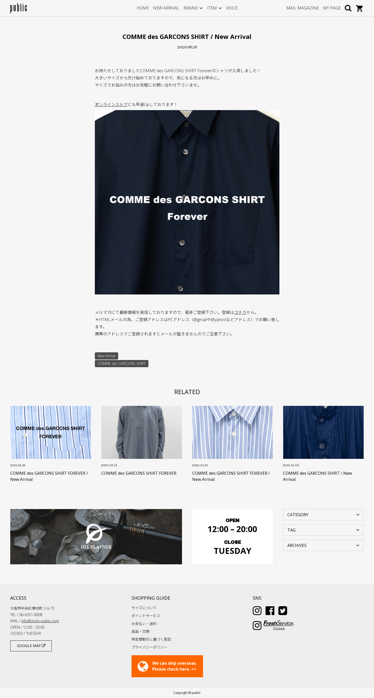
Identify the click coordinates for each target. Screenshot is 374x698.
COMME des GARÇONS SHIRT (121, 363)
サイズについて (144, 607)
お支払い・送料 (144, 623)
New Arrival (106, 355)
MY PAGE (332, 8)
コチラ (240, 312)
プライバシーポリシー (149, 647)
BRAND (191, 8)
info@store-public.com (40, 620)
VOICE (232, 8)
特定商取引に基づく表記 (151, 639)
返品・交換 (140, 631)
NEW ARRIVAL (166, 8)
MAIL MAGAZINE (302, 8)
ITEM (212, 8)
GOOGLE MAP (31, 645)
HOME (143, 8)
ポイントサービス (146, 615)
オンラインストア (111, 104)
